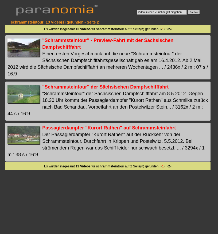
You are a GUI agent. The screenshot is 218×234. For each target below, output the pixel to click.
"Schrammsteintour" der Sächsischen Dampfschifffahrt (105, 87)
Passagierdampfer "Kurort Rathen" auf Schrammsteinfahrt (109, 128)
